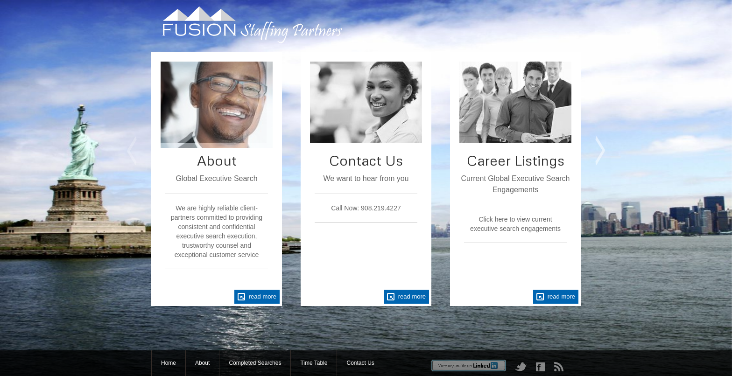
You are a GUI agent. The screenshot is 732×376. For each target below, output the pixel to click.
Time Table (313, 363)
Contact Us (360, 363)
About (202, 363)
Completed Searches (255, 363)
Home (168, 363)
